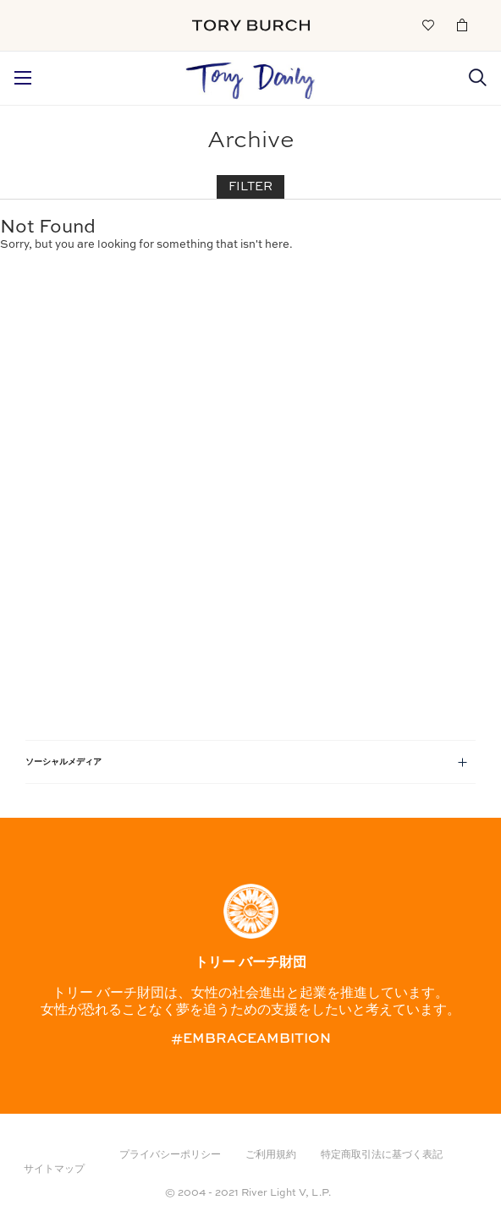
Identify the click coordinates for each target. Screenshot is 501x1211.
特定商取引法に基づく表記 (382, 1155)
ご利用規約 (270, 1155)
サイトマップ (54, 1169)
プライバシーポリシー (170, 1155)
